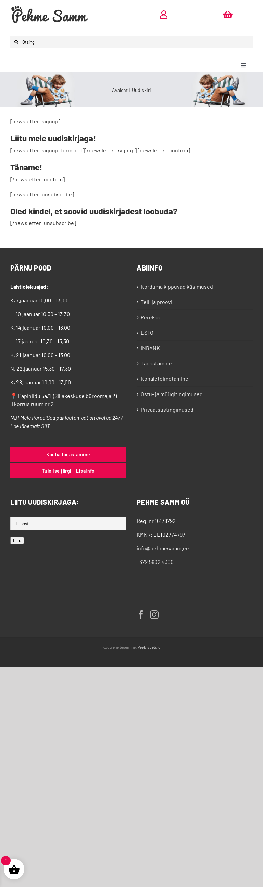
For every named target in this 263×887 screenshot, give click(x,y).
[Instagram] (154, 614)
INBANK (150, 348)
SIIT (45, 425)
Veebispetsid (149, 647)
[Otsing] (131, 42)
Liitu (17, 540)
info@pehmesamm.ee (163, 548)
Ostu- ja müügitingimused (172, 394)
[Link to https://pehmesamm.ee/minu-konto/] (163, 14)
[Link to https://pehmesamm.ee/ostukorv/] (228, 14)
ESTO (147, 332)
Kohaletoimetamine (164, 378)
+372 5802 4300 (155, 561)
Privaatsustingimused (167, 409)
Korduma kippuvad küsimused (177, 286)
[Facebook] (141, 614)
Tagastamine (156, 363)
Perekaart (152, 317)
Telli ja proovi (156, 302)
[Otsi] (16, 42)
